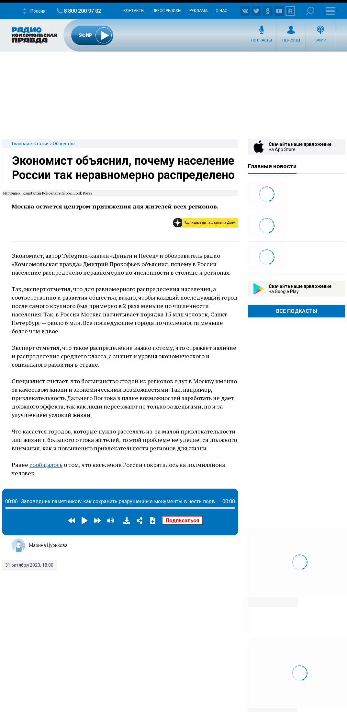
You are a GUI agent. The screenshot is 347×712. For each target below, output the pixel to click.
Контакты (133, 10)
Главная (20, 143)
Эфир (320, 40)
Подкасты (261, 40)
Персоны (291, 40)
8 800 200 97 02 (82, 11)
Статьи (41, 143)
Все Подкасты (296, 311)
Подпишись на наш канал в (210, 222)
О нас (221, 10)
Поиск (310, 11)
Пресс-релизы (166, 10)
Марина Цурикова (48, 545)
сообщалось (45, 465)
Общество (64, 143)
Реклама (198, 10)
